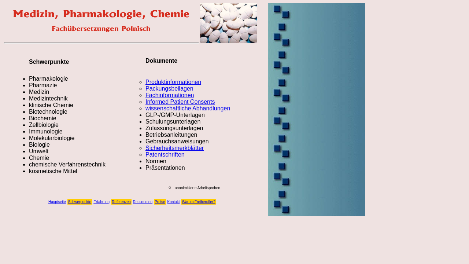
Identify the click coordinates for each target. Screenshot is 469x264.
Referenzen (121, 202)
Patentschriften (165, 154)
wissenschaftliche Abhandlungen (187, 108)
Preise (160, 202)
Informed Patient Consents (180, 102)
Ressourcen (142, 202)
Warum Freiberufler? (198, 202)
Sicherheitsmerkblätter (174, 148)
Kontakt (173, 202)
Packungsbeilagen (169, 88)
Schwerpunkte (79, 202)
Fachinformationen (169, 95)
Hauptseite (57, 202)
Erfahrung (101, 202)
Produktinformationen (173, 82)
